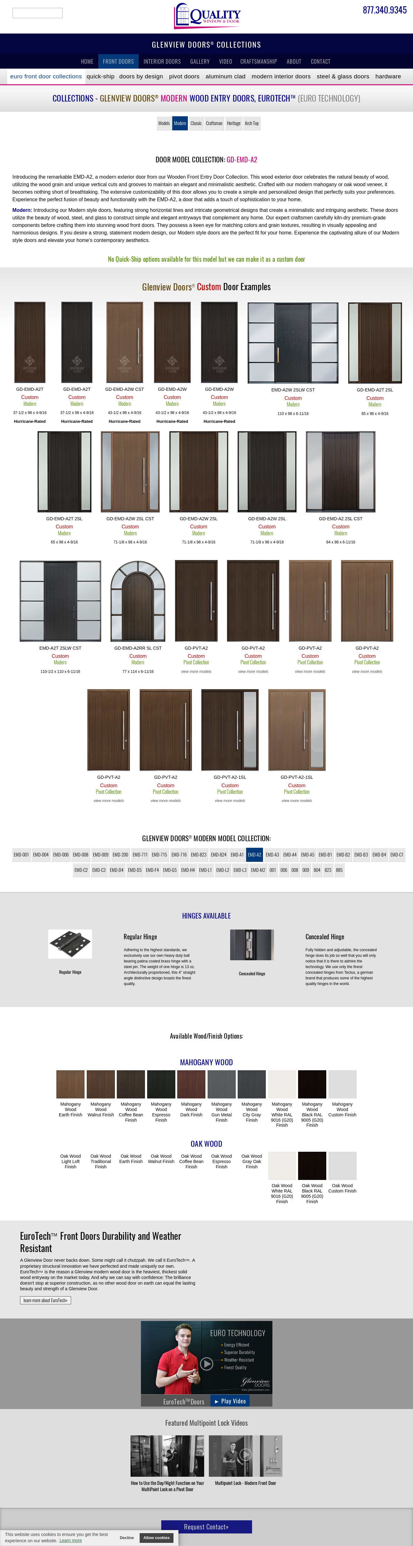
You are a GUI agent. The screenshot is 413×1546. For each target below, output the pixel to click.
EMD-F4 (152, 870)
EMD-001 (21, 855)
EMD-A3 (272, 855)
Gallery (200, 61)
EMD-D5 (135, 870)
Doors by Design (141, 76)
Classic (196, 123)
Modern (180, 123)
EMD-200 (120, 855)
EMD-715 (159, 855)
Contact (321, 61)
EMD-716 (179, 855)
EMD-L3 (240, 870)
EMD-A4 (290, 855)
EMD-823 (198, 855)
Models (164, 123)
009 (305, 870)
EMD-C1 (396, 855)
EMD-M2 (258, 870)
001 (273, 870)
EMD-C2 (81, 870)
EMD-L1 (205, 870)
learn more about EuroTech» (45, 1300)
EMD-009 (100, 855)
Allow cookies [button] (156, 1538)
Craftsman (214, 123)
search (38, 13)
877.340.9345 (385, 11)
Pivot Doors (184, 76)
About (294, 61)
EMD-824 (218, 855)
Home (87, 61)
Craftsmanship (258, 61)
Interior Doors (162, 61)
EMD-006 (61, 855)
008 (295, 870)
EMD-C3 (99, 870)
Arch (252, 123)
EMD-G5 (170, 870)
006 (284, 870)
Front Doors (118, 61)
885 (339, 870)
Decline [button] (127, 1538)
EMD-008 (80, 855)
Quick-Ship (101, 76)
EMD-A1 (237, 855)
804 (317, 870)
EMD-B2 (343, 855)
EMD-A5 (307, 855)
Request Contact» (206, 1526)
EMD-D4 (116, 870)
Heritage (233, 123)
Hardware (388, 76)
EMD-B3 (361, 855)
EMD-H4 (188, 870)
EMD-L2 (222, 870)
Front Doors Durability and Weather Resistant (100, 1242)
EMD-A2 (254, 855)
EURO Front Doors (46, 76)
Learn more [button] (70, 1540)
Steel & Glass (343, 76)
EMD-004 (41, 855)
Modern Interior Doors (281, 76)
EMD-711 (140, 855)
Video (225, 61)
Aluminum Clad (225, 76)
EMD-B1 (325, 855)
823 (328, 870)
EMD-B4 (379, 855)
